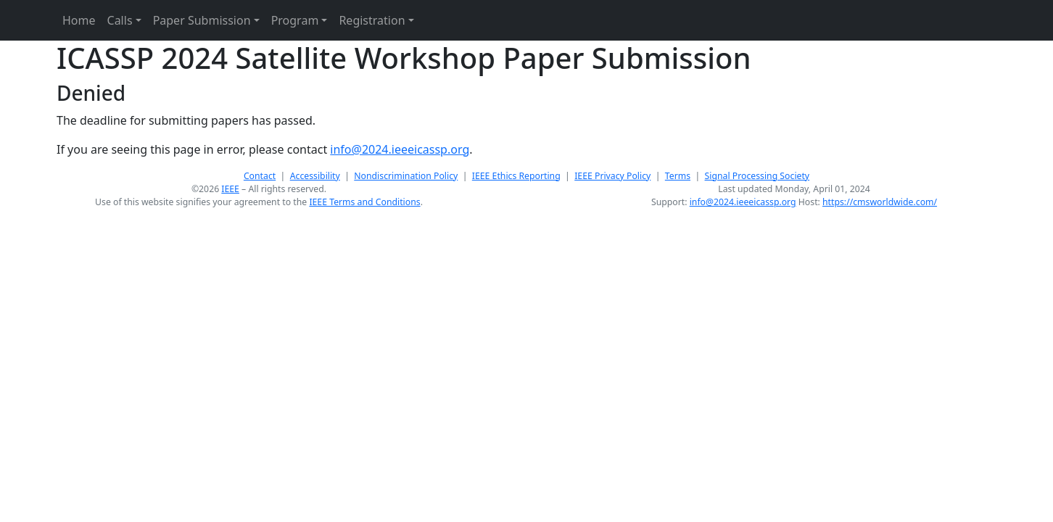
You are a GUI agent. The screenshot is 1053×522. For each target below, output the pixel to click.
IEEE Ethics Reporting (516, 176)
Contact (260, 176)
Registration (372, 20)
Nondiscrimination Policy (406, 176)
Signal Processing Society (757, 176)
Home (79, 20)
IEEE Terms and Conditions (364, 202)
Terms (677, 176)
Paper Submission (202, 20)
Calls (120, 20)
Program (295, 20)
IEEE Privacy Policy (612, 176)
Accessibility (315, 176)
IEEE (230, 189)
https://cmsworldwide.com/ (879, 202)
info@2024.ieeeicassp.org (399, 149)
